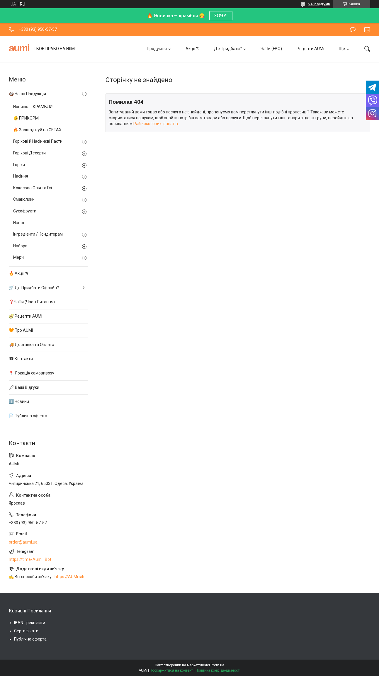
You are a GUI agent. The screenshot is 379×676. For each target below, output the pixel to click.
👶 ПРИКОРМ (26, 118)
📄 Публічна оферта (28, 415)
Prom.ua (217, 665)
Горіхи (19, 164)
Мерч (18, 257)
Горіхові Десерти (29, 153)
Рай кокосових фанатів (155, 123)
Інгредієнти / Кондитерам (38, 234)
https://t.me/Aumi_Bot (30, 559)
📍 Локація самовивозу (31, 373)
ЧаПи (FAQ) (271, 48)
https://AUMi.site (70, 576)
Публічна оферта (30, 639)
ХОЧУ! (221, 15)
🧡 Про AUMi (21, 330)
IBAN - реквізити (29, 622)
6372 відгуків (319, 4)
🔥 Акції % (18, 273)
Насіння (20, 176)
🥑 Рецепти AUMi (25, 316)
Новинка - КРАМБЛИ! (33, 106)
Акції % (192, 48)
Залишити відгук (353, 29)
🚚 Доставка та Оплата (31, 344)
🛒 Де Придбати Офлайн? (34, 287)
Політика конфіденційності (218, 670)
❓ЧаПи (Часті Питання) (32, 301)
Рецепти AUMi (310, 48)
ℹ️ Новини (19, 401)
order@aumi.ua (23, 542)
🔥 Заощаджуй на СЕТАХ (37, 129)
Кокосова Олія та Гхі (32, 187)
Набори (20, 246)
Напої (18, 222)
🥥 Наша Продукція (27, 93)
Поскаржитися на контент (171, 670)
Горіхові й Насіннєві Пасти (37, 141)
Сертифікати (26, 631)
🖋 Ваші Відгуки (24, 387)
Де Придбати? (228, 48)
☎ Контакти (21, 358)
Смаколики (24, 199)
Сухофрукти (24, 211)
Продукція (157, 48)
